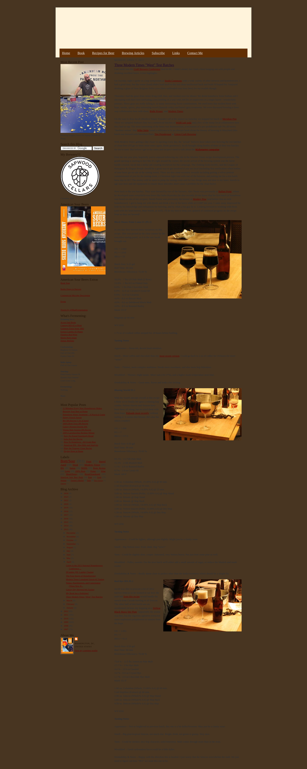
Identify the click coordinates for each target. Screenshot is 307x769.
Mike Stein (142, 130)
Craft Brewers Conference (147, 69)
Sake (89, 480)
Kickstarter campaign (207, 149)
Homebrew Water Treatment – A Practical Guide (84, 414)
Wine (103, 471)
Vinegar (63, 483)
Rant (90, 477)
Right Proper (156, 111)
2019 (66, 507)
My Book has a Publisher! (77, 593)
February (71, 604)
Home (66, 53)
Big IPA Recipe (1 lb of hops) (75, 420)
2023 (66, 497)
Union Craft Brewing (185, 134)
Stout (75, 464)
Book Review (99, 468)
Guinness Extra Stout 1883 (72, 328)
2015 (66, 522)
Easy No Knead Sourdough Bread (78, 436)
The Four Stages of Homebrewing (81, 576)
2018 (66, 511)
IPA (62, 468)
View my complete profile (86, 650)
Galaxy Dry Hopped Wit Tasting (80, 589)
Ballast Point (225, 191)
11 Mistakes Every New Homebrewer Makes (82, 408)
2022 (66, 500)
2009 (66, 622)
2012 (66, 611)
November (71, 536)
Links (176, 53)
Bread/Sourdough (92, 474)
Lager (67, 471)
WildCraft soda (183, 122)
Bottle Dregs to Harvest (70, 289)
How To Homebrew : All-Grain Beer (80, 442)
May (69, 558)
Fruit (88, 461)
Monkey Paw (199, 199)
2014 (66, 525)
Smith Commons (173, 80)
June (69, 554)
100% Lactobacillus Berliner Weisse (78, 433)
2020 (66, 504)
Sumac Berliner (67, 340)
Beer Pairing (98, 481)
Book (81, 53)
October (70, 540)
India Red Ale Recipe (73, 439)
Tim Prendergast (162, 134)
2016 (66, 518)
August (70, 547)
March (70, 600)
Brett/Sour (67, 461)
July (69, 551)
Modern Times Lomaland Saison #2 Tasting (85, 579)
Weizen (63, 480)
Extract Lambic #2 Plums (71, 331)
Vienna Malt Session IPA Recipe (77, 430)
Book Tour (65, 283)
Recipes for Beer (103, 53)
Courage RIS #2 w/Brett (71, 325)
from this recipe (132, 596)
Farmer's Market (77, 480)
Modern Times (92, 464)
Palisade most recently (137, 413)
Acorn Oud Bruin (68, 322)
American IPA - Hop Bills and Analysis (81, 445)
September (72, 544)
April (69, 562)
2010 (66, 618)
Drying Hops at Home (73, 451)
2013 (66, 529)
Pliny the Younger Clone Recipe (78, 448)
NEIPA (84, 468)
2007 (66, 629)
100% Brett (80, 471)
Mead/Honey (71, 474)
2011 (66, 615)
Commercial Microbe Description (75, 295)
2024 (66, 493)
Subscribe (158, 53)
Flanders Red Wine (68, 334)
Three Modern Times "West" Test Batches (84, 597)
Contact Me (195, 53)
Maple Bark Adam (68, 337)
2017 (66, 515)
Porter (93, 471)
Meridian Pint (229, 118)
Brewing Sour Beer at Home (75, 411)
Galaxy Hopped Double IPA (75, 426)
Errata (63, 301)
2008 (66, 626)
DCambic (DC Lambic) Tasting (80, 572)
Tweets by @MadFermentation (74, 310)
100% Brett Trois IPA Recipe (75, 423)
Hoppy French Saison (72, 417)
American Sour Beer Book (71, 477)
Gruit (99, 477)
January (70, 608)
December (71, 533)
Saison (72, 468)
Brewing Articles (133, 53)
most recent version (170, 355)
